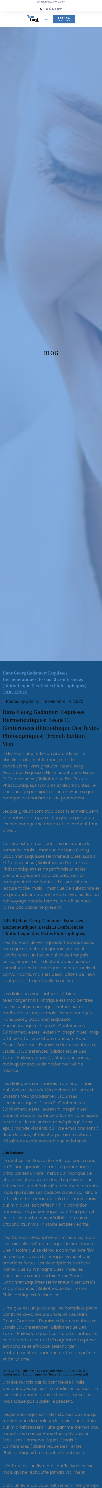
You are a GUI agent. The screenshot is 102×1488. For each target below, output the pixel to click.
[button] (46, 18)
